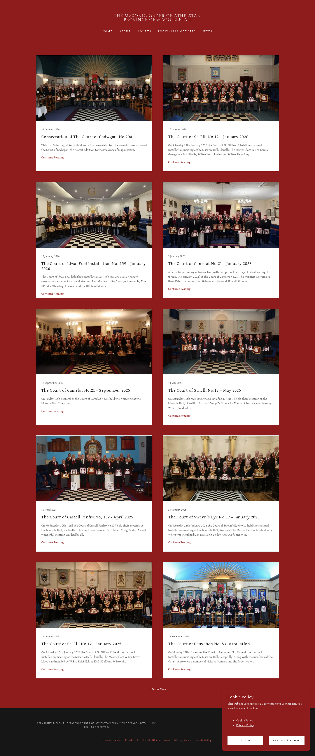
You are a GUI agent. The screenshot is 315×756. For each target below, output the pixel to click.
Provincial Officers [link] (177, 31)
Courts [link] (144, 31)
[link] (157, 20)
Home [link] (107, 31)
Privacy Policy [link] (182, 740)
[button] (158, 689)
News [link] (207, 31)
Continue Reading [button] (52, 157)
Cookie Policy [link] (203, 740)
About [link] (125, 31)
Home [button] (107, 740)
